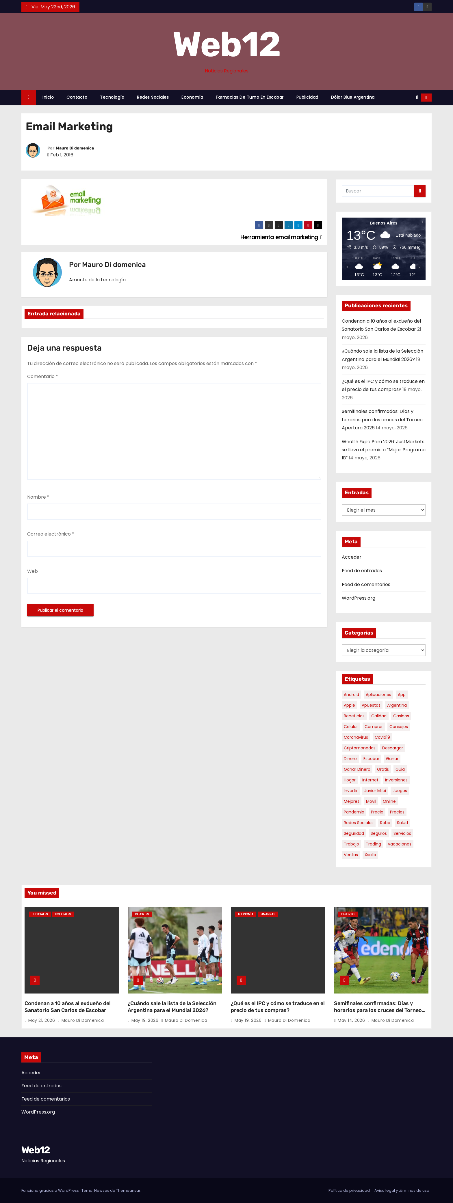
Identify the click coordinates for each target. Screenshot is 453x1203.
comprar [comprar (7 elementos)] (374, 726)
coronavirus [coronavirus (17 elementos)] (356, 737)
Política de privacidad (349, 1190)
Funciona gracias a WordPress (50, 1190)
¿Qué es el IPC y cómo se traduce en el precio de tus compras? (278, 1006)
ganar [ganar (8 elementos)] (392, 759)
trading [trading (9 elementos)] (373, 844)
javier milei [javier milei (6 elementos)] (375, 791)
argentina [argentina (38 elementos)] (397, 705)
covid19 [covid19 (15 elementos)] (382, 737)
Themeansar (128, 1190)
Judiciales (40, 914)
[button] (417, 97)
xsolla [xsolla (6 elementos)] (370, 855)
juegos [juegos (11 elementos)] (400, 791)
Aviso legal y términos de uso (401, 1190)
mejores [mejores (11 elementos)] (351, 801)
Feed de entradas (362, 570)
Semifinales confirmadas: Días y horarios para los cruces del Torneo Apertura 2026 (382, 419)
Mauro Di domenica (75, 148)
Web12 (226, 44)
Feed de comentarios (366, 584)
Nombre (38, 497)
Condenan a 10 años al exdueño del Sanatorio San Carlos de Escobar (68, 1006)
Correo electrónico (50, 534)
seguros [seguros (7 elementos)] (379, 833)
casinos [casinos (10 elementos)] (401, 716)
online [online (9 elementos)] (389, 801)
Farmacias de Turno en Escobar (250, 97)
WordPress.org (358, 598)
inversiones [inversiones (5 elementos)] (396, 780)
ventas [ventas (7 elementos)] (351, 855)
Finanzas (268, 914)
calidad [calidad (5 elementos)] (379, 716)
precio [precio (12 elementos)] (377, 812)
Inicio (48, 97)
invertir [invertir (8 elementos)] (351, 791)
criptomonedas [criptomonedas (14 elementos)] (360, 748)
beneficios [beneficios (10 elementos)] (354, 716)
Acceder (351, 557)
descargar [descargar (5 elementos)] (392, 748)
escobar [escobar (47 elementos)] (371, 759)
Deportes (142, 914)
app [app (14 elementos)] (402, 694)
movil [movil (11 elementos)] (371, 801)
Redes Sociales (153, 97)
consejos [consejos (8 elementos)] (398, 726)
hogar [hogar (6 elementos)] (350, 780)
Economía (192, 97)
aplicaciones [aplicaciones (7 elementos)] (378, 694)
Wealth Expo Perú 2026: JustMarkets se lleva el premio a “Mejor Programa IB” (384, 449)
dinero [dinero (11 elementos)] (350, 759)
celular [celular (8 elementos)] (351, 726)
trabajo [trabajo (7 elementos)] (351, 844)
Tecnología (112, 97)
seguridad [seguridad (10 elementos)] (354, 833)
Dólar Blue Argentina (353, 97)
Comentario (42, 376)
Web (32, 571)
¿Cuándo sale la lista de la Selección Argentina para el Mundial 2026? (172, 1006)
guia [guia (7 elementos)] (400, 769)
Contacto (76, 97)
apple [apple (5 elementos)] (349, 705)
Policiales (63, 914)
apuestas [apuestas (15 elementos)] (371, 705)
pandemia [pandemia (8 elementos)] (354, 812)
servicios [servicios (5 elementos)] (402, 833)
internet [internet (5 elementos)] (370, 780)
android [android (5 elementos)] (351, 694)
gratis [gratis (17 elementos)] (383, 769)
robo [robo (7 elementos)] (385, 823)
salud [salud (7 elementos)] (402, 823)
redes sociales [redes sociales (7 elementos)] (359, 823)
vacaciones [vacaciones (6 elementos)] (399, 844)
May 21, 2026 (42, 1020)
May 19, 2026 (145, 1020)
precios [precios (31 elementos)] (397, 812)
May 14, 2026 (352, 1020)
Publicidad (307, 97)
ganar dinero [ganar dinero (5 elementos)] (357, 769)
